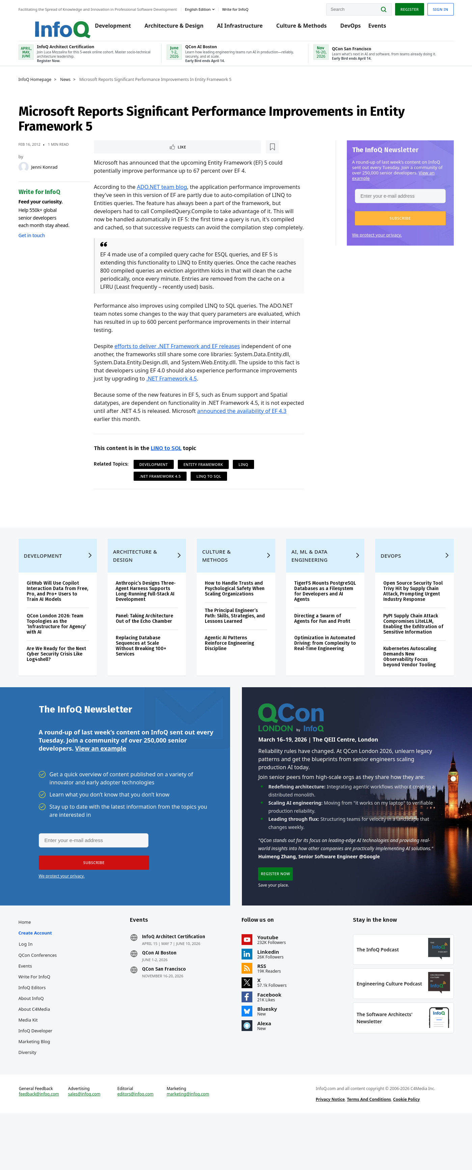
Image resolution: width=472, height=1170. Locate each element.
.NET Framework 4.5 (172, 394)
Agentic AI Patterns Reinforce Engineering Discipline (229, 674)
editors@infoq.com (136, 1145)
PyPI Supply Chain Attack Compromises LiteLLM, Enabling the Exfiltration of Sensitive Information (412, 655)
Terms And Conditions (368, 1151)
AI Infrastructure (231, 27)
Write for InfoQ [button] (237, 7)
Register (407, 7)
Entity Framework (204, 480)
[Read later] (134, 154)
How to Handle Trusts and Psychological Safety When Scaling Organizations (235, 620)
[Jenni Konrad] (25, 174)
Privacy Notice (329, 1151)
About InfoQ (33, 1040)
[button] (398, 225)
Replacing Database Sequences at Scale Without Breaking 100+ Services (142, 677)
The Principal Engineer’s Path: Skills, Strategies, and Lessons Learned (235, 647)
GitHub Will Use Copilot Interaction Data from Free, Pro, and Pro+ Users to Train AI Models (59, 623)
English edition (200, 7)
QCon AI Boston (160, 995)
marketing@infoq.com (188, 1145)
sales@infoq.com (86, 1145)
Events (369, 27)
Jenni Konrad (46, 174)
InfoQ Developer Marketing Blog (37, 1078)
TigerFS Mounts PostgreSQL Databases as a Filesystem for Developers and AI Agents (324, 623)
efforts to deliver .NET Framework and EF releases (178, 362)
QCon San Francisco (165, 1011)
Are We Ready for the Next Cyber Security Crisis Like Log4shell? (58, 685)
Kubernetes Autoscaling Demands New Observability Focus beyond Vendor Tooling (408, 688)
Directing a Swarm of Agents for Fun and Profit (322, 650)
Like (112, 154)
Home (26, 964)
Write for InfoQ (36, 1019)
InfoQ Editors (34, 1030)
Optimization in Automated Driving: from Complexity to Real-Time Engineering (324, 674)
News (67, 86)
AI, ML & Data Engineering (309, 587)
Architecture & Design (165, 27)
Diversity (29, 1094)
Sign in (438, 7)
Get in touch (33, 242)
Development (104, 27)
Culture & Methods (293, 27)
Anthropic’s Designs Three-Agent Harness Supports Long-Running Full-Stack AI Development (147, 623)
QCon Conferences (39, 997)
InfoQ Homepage (36, 86)
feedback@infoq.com (41, 1145)
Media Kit (29, 1062)
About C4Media (36, 1051)
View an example (100, 785)
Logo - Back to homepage (48, 24)
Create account (37, 975)
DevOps (342, 27)
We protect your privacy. (375, 242)
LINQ (244, 480)
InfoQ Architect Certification (174, 979)
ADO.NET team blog (163, 195)
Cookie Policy (405, 1151)
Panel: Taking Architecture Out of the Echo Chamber (145, 650)
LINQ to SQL (166, 464)
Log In (28, 986)
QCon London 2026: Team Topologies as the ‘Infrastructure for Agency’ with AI (58, 655)
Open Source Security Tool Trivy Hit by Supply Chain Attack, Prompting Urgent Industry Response (412, 623)
